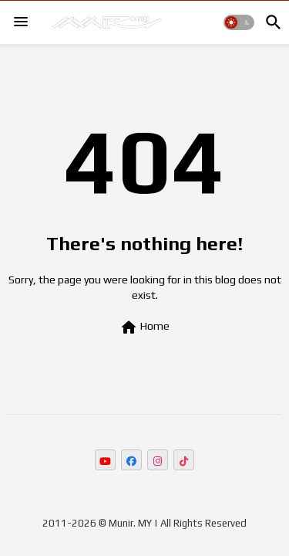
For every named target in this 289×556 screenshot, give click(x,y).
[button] (238, 22)
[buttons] (105, 459)
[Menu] (21, 22)
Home (144, 327)
